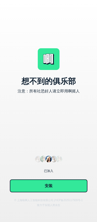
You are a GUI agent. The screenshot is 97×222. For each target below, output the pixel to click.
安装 (49, 186)
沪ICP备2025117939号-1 (68, 200)
